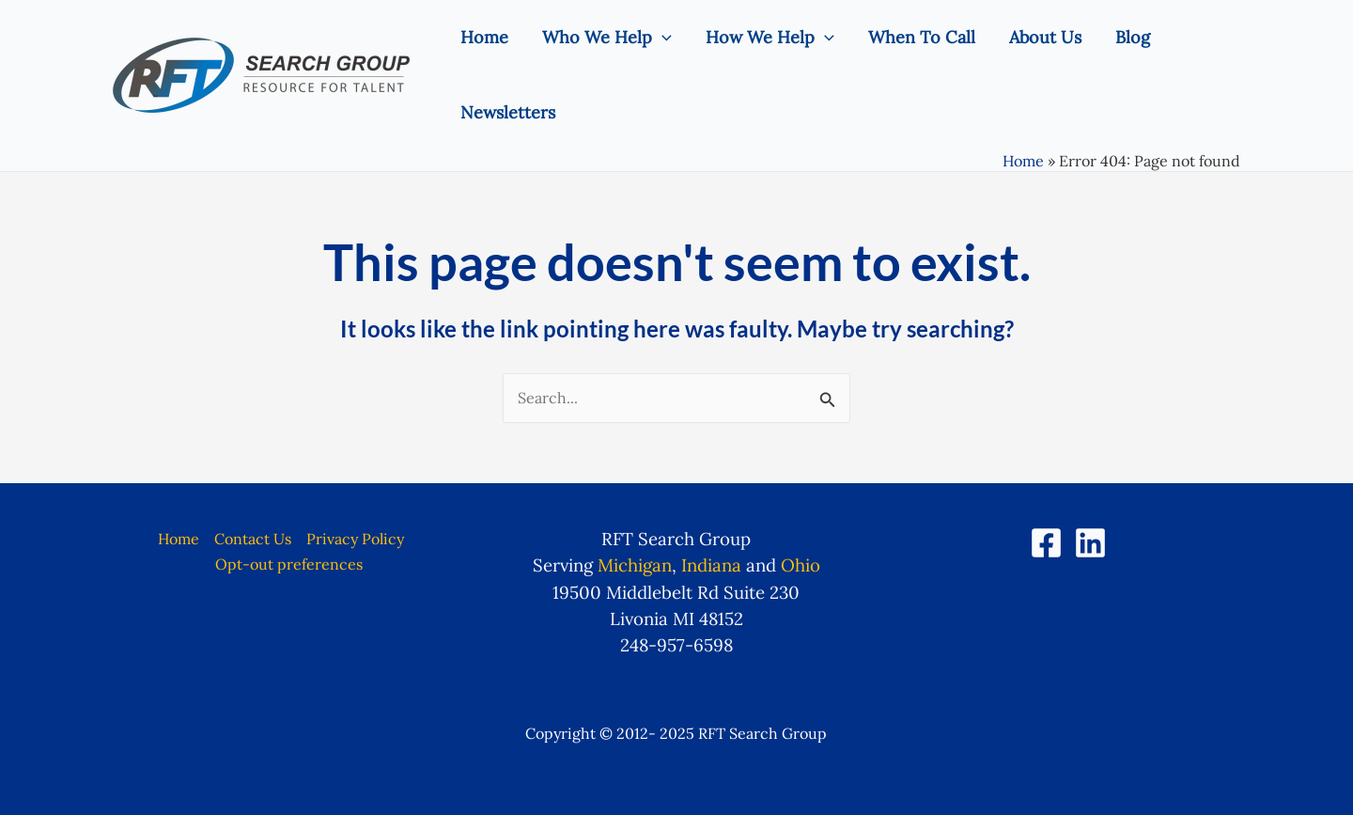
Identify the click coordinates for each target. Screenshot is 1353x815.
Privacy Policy (355, 538)
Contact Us (252, 538)
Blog (1132, 37)
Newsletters (507, 112)
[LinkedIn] (1090, 542)
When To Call (921, 37)
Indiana (711, 565)
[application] (662, 37)
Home (484, 37)
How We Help (770, 37)
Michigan (635, 565)
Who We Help (607, 37)
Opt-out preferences (289, 564)
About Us (1045, 37)
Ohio (800, 565)
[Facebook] (1046, 542)
